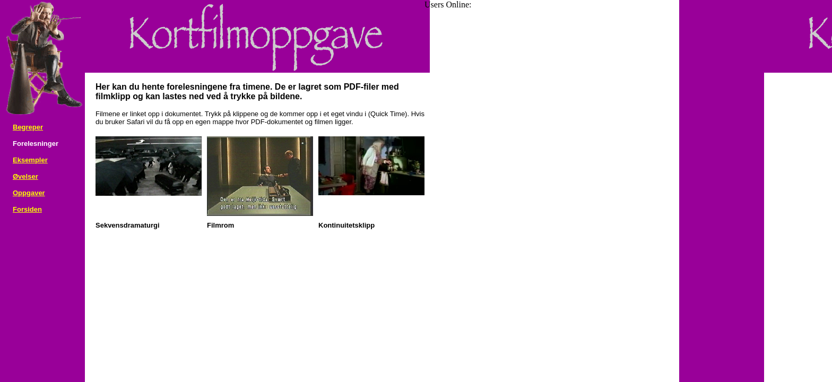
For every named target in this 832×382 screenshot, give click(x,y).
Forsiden (27, 209)
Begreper (28, 127)
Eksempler (30, 160)
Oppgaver (29, 193)
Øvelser (25, 176)
